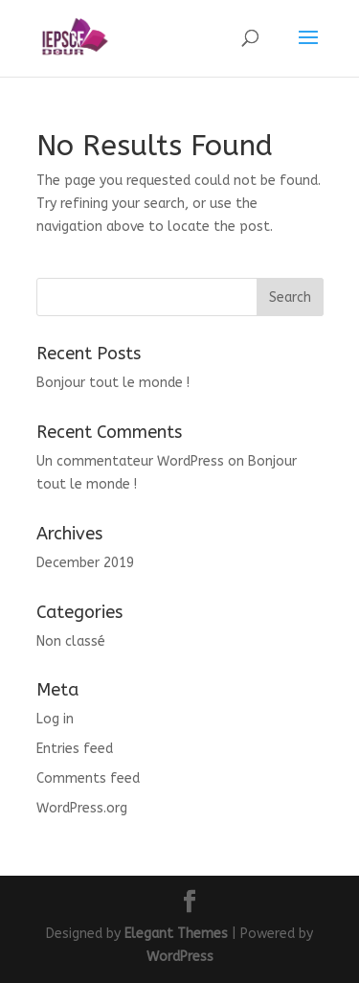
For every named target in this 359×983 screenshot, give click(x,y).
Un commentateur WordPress (130, 461)
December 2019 (85, 563)
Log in (55, 719)
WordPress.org (81, 808)
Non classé (70, 641)
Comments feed (88, 778)
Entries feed (74, 749)
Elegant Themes (176, 934)
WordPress (179, 957)
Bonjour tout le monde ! (113, 383)
